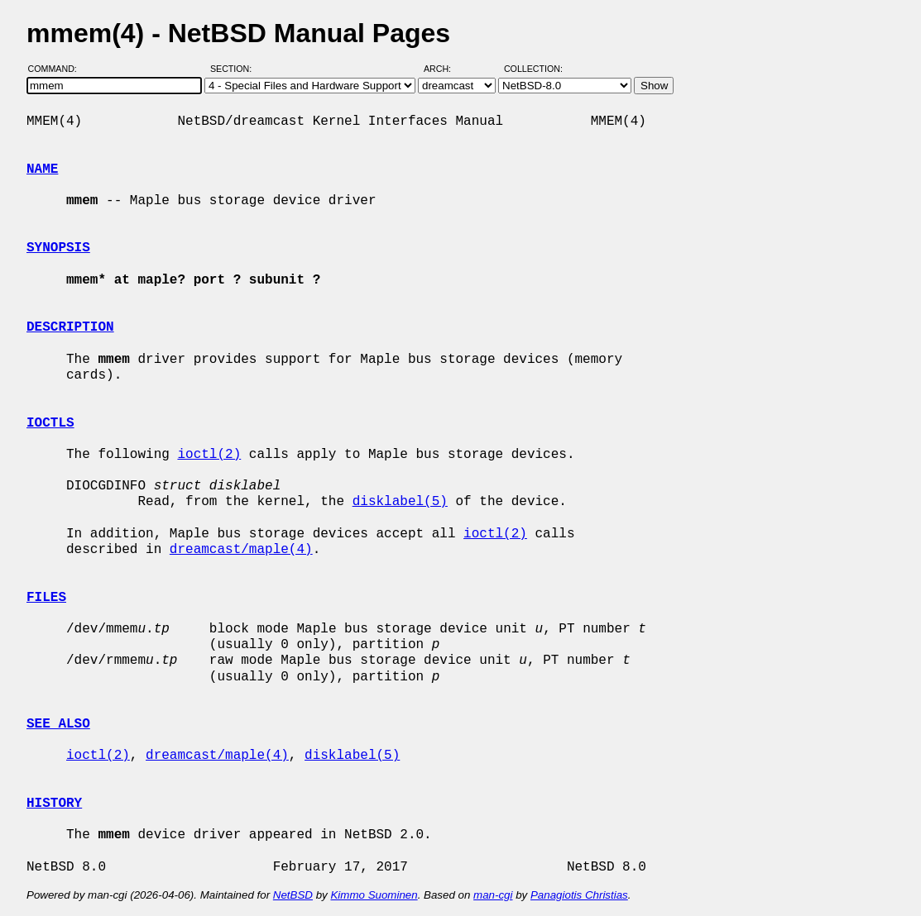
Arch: (445, 69)
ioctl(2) (209, 455)
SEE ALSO (58, 724)
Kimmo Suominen (373, 895)
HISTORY (54, 803)
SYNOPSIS (58, 248)
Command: (57, 69)
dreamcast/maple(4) (241, 550)
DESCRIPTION (70, 327)
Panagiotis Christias (579, 895)
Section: (234, 69)
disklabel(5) (400, 502)
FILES (46, 598)
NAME (42, 169)
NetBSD (293, 895)
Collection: (533, 69)
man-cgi (492, 895)
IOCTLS (50, 423)
